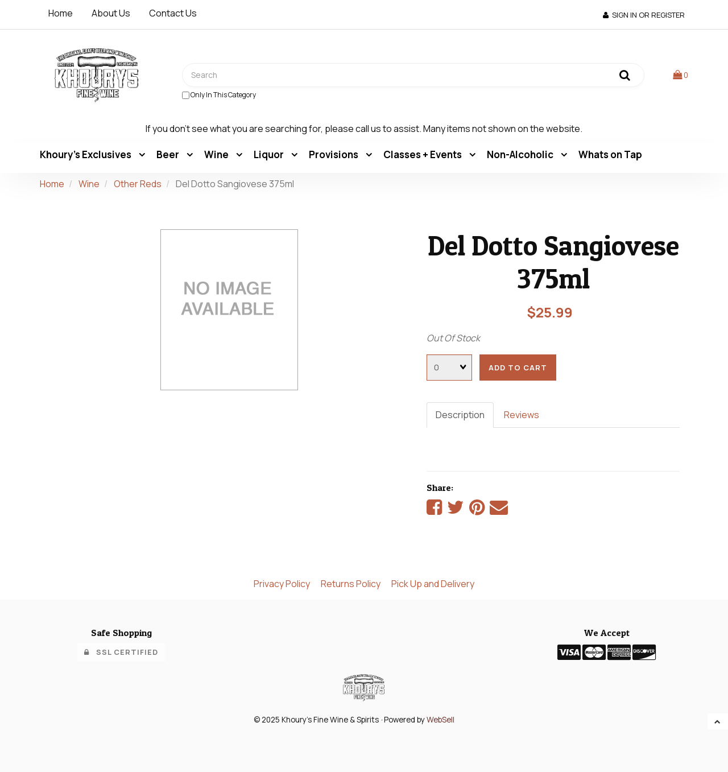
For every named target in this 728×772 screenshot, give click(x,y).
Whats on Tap (610, 154)
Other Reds (138, 183)
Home (60, 13)
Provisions (334, 154)
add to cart (518, 367)
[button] (680, 74)
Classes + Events (423, 154)
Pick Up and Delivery (432, 583)
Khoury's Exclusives (86, 154)
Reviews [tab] (521, 414)
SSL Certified (121, 652)
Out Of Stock (453, 338)
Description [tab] (460, 414)
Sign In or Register (644, 15)
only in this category (219, 95)
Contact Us (173, 13)
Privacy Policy (282, 583)
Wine (217, 154)
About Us (111, 13)
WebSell (440, 720)
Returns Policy (350, 583)
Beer (168, 154)
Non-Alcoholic (521, 154)
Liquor (270, 154)
